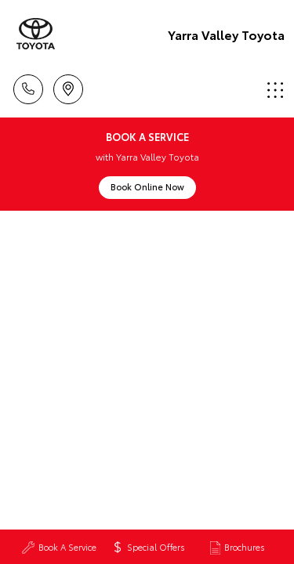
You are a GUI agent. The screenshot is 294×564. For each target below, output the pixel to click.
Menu (275, 90)
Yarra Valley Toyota (226, 34)
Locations (68, 86)
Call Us (28, 86)
